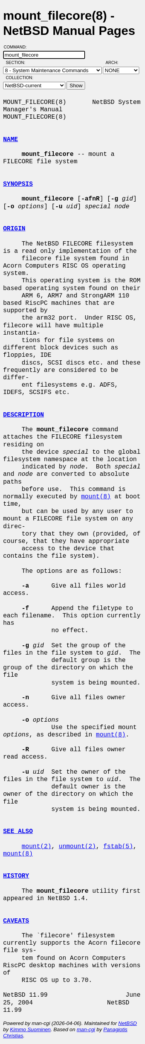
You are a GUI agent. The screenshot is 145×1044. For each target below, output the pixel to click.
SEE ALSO (18, 831)
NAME (10, 139)
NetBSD (127, 1023)
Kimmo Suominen (30, 1029)
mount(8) (96, 497)
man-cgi (86, 1029)
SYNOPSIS (18, 184)
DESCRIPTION (23, 415)
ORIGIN (14, 229)
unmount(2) (77, 846)
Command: (17, 47)
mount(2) (36, 846)
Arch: (115, 62)
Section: (17, 62)
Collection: (19, 77)
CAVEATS (16, 921)
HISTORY (16, 876)
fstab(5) (118, 846)
